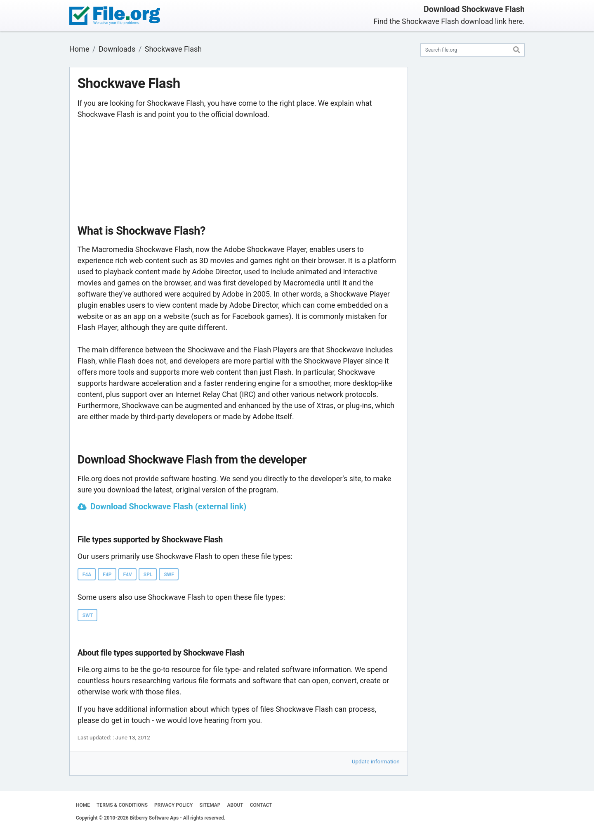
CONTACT (261, 805)
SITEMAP (209, 805)
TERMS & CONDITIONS (122, 805)
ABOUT (235, 805)
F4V (127, 574)
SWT (87, 615)
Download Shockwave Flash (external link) (168, 506)
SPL (148, 574)
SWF (169, 574)
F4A (87, 574)
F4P (107, 574)
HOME (83, 805)
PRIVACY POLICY (173, 805)
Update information (376, 761)
